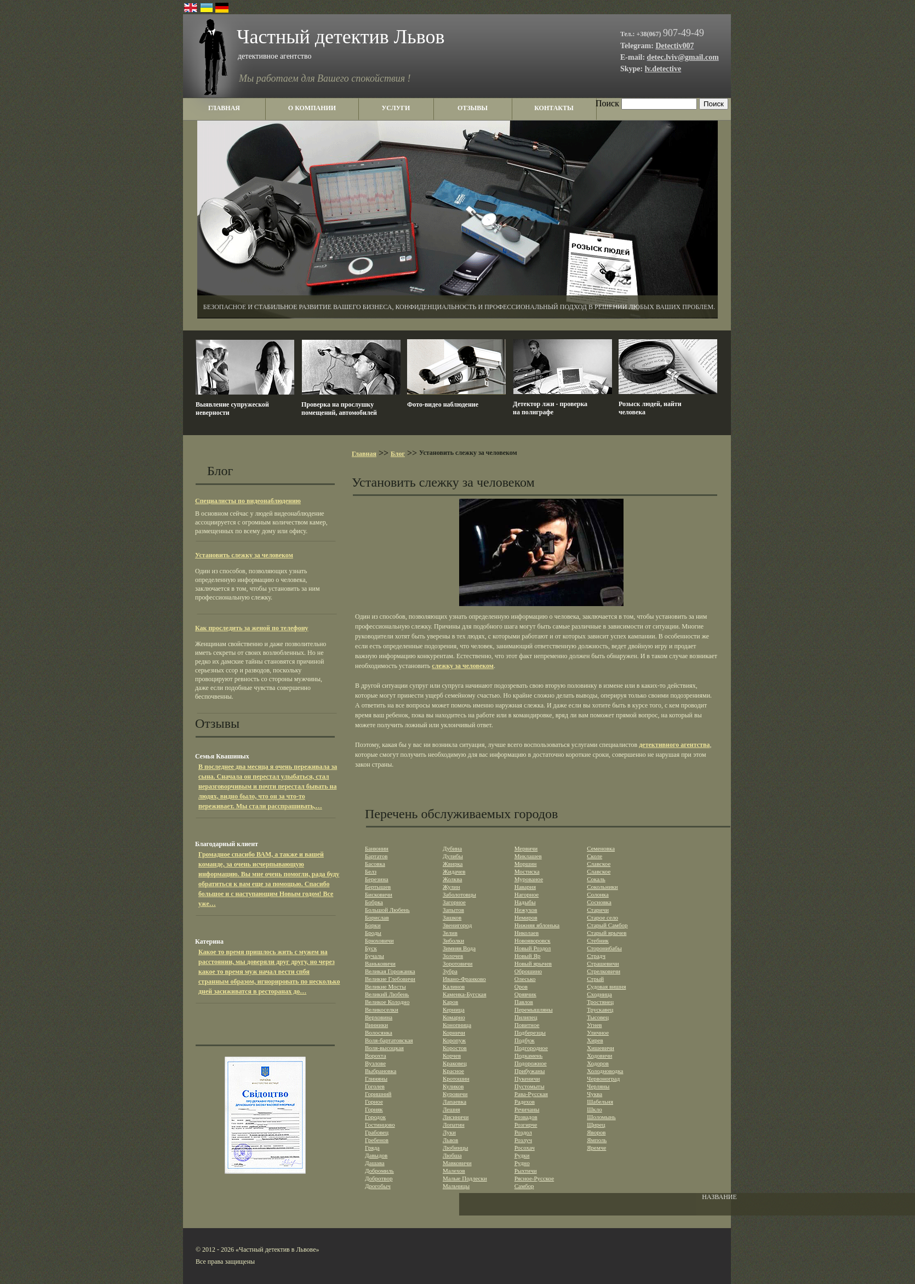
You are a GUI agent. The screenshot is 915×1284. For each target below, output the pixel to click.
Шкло (594, 1109)
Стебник (598, 940)
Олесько (525, 978)
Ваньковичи (380, 963)
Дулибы (453, 856)
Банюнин (376, 848)
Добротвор (378, 1178)
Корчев (452, 1055)
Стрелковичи (603, 971)
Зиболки (453, 940)
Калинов (454, 986)
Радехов (524, 1101)
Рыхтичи (525, 1170)
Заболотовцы (459, 894)
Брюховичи (379, 940)
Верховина (378, 1017)
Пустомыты (529, 1086)
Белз (370, 871)
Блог (398, 454)
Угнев (594, 1025)
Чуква (594, 1094)
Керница (454, 1009)
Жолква (452, 879)
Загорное (454, 902)
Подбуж (524, 1040)
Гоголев (375, 1086)
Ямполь (597, 1140)
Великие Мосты (385, 986)
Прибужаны (529, 1071)
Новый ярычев (533, 963)
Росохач (524, 1147)
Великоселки (381, 1009)
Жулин (451, 886)
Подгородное (531, 1048)
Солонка (598, 894)
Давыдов (376, 1155)
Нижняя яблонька (537, 925)
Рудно (522, 1163)
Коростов (455, 1048)
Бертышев (378, 886)
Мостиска (527, 871)
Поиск (607, 103)
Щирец (596, 1124)
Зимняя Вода (459, 948)
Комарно (454, 1017)
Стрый (595, 978)
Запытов (453, 909)
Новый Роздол (532, 948)
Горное (374, 1101)
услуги (396, 108)
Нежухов (525, 909)
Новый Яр (527, 955)
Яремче (596, 1147)
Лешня (451, 1109)
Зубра (450, 971)
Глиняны (376, 1078)
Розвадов (525, 1117)
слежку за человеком (463, 666)
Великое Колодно (387, 1001)
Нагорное (526, 894)
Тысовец (598, 1017)
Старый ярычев (606, 932)
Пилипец (525, 1017)
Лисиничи (455, 1117)
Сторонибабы (604, 948)
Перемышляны (533, 1009)
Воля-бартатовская (389, 1040)
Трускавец (600, 1009)
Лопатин (454, 1124)
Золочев (453, 955)
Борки (373, 925)
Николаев (526, 932)
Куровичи (455, 1094)
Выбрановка (380, 1071)
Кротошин (456, 1078)
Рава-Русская (531, 1094)
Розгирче (525, 1124)
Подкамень (528, 1055)
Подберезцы (530, 1032)
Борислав (377, 917)
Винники (376, 1025)
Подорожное (530, 1063)
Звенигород (457, 925)
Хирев (595, 1040)
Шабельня (600, 1101)
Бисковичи (378, 894)
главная (224, 108)
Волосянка (378, 1032)
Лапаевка (454, 1101)
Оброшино (528, 971)
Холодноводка (605, 1071)
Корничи (454, 1032)
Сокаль (596, 879)
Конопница (457, 1025)
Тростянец (600, 1001)
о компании (312, 108)
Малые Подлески (465, 1178)
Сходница (599, 994)
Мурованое (528, 879)
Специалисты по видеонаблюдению (248, 501)
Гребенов (376, 1140)
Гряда (372, 1147)
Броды (373, 932)
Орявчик (525, 994)
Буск (371, 948)
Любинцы (455, 1147)
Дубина (452, 848)
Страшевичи (603, 963)
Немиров (525, 917)
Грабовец (376, 1132)
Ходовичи (599, 1055)
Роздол (523, 1132)
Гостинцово (380, 1124)
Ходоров (598, 1063)
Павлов (523, 1001)
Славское (598, 863)
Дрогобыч (378, 1186)
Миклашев (528, 856)
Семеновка (601, 848)
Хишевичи (600, 1048)
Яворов (596, 1132)
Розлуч (523, 1140)
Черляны (598, 1086)
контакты (554, 108)
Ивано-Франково (464, 978)
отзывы (473, 108)
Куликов (453, 1086)
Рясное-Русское (534, 1178)
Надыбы (525, 902)
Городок (375, 1117)
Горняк (374, 1109)
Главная (364, 454)
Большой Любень (387, 909)
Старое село (602, 917)
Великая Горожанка (390, 971)
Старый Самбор (607, 925)
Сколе (594, 856)
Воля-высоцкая (384, 1048)
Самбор (524, 1186)
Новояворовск (532, 940)
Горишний (378, 1094)
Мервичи (526, 848)
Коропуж (454, 1040)
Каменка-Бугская (465, 994)
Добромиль (379, 1170)
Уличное (598, 1032)
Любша (452, 1155)
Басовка (375, 863)
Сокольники (602, 886)
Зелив (450, 932)
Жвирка (453, 863)
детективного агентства (674, 745)
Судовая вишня (606, 986)
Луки (449, 1132)
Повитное (527, 1025)
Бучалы (374, 955)
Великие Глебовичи (390, 978)
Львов (450, 1140)
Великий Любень (387, 994)
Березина (376, 879)
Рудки (522, 1155)
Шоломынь (601, 1117)
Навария (525, 886)
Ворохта (375, 1055)
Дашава (375, 1163)
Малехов (454, 1170)
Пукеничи (527, 1078)
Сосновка (599, 902)
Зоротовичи (458, 963)
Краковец (455, 1063)
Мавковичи (457, 1163)
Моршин (525, 863)
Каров (450, 1001)
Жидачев (454, 871)
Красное (453, 1071)
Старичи (598, 909)
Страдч (596, 955)
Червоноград (603, 1078)
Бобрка (374, 902)
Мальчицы (456, 1186)
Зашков (452, 917)
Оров (521, 986)
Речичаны (527, 1109)
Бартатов (376, 856)
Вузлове (375, 1063)
